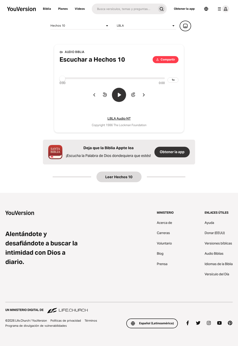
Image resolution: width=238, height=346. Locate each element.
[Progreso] (112, 78)
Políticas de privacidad (65, 320)
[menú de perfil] (222, 8)
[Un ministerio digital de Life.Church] (119, 308)
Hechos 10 (80, 25)
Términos (90, 320)
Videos (80, 8)
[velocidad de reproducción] (172, 80)
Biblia (47, 8)
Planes (63, 8)
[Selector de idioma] (206, 8)
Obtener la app (184, 8)
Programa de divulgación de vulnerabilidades (36, 325)
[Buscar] (124, 8)
